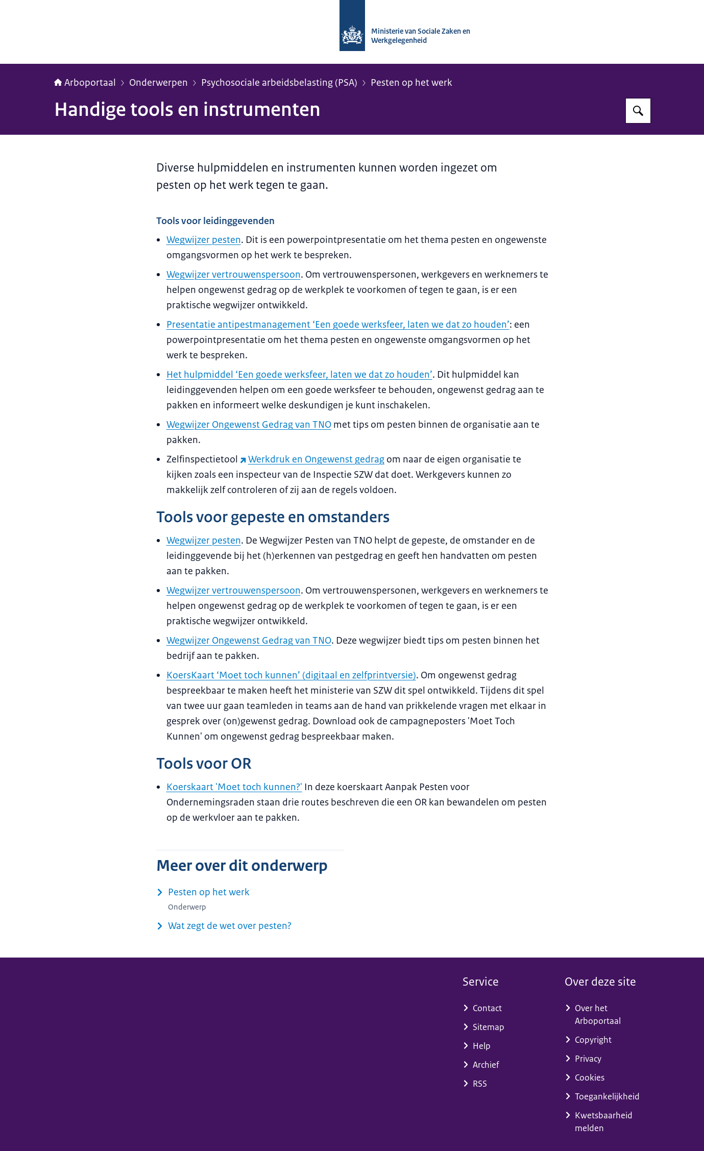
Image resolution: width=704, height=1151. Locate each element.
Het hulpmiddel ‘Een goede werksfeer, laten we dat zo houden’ (299, 375)
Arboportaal (85, 83)
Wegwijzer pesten (203, 240)
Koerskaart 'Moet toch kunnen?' (234, 787)
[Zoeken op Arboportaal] (638, 111)
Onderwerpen (158, 83)
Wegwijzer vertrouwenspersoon (233, 274)
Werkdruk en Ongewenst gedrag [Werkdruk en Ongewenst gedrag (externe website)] (312, 459)
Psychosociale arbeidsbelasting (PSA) (279, 83)
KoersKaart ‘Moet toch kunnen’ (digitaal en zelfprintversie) (291, 675)
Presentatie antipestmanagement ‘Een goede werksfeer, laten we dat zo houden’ (337, 325)
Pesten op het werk (411, 83)
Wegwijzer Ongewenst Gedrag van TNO (248, 425)
